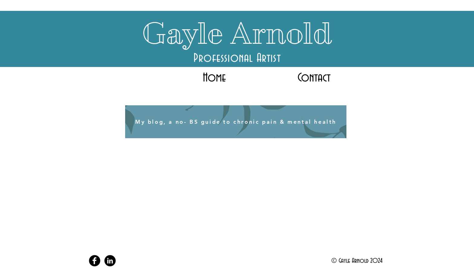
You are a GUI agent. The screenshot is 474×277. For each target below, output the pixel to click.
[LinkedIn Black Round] (110, 260)
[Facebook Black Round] (94, 260)
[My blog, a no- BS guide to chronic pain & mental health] (235, 121)
